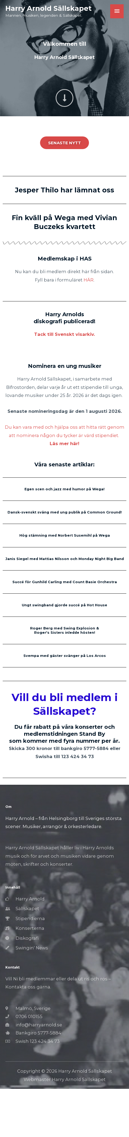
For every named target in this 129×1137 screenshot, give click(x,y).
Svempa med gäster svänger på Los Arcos (64, 656)
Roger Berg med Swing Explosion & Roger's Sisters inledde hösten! (64, 630)
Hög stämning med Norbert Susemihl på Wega (64, 535)
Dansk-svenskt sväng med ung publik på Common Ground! (65, 512)
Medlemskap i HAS (65, 258)
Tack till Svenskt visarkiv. (64, 334)
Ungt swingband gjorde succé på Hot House (64, 605)
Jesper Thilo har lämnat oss (64, 190)
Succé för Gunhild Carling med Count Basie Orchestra (64, 582)
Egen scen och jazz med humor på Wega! (64, 489)
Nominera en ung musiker (64, 366)
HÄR (89, 280)
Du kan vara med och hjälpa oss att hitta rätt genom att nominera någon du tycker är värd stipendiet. (64, 435)
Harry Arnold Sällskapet (48, 8)
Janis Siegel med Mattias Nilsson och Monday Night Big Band (64, 559)
